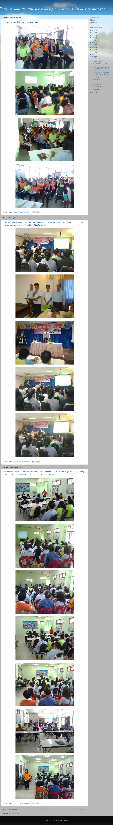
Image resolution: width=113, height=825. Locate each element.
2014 (93, 92)
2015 (93, 57)
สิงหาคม (96, 82)
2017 (93, 52)
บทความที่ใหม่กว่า (10, 809)
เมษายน (96, 89)
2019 (93, 47)
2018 (93, 49)
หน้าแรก (45, 809)
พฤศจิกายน (97, 61)
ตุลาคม (96, 77)
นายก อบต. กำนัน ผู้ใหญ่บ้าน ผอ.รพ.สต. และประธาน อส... (101, 69)
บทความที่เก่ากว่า (79, 809)
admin (93, 20)
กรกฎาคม (96, 84)
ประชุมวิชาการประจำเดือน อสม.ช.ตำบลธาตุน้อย (20, 22)
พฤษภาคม (97, 86)
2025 (93, 32)
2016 (93, 54)
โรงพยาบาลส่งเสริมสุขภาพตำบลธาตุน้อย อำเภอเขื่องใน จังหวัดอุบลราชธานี (54, 9)
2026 (93, 30)
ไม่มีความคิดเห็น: (24, 212)
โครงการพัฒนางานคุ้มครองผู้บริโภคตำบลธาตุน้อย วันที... (101, 73)
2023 (93, 37)
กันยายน (96, 79)
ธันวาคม (96, 59)
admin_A (94, 22)
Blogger (66, 820)
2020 (93, 44)
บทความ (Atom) (15, 813)
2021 (93, 42)
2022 (93, 40)
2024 (93, 35)
